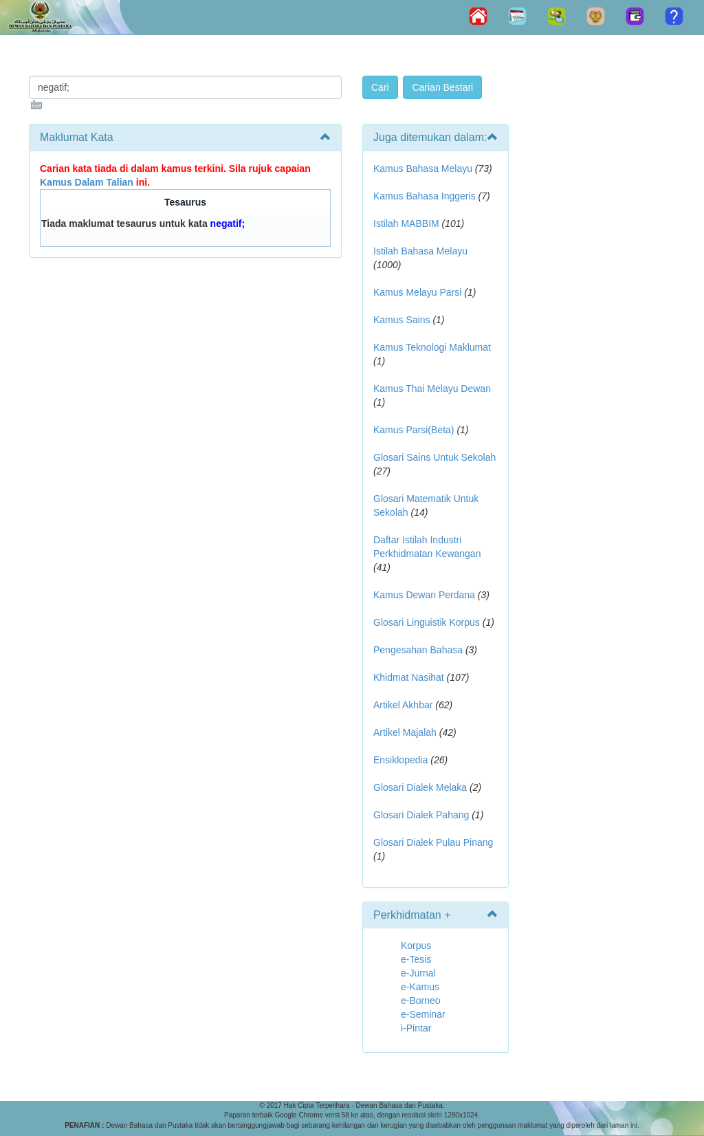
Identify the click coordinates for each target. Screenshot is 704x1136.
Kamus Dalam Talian (86, 182)
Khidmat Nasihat (408, 677)
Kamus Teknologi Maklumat (432, 347)
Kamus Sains (401, 319)
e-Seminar (423, 1014)
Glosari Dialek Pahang (421, 814)
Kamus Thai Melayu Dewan (432, 388)
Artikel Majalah (405, 732)
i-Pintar (416, 1028)
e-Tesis (416, 959)
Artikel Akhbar (402, 704)
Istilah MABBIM (406, 223)
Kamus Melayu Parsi (417, 292)
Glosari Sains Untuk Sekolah (434, 457)
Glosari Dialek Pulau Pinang (433, 842)
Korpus (416, 945)
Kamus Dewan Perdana (424, 594)
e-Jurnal (418, 973)
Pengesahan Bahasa (418, 649)
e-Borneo (421, 1000)
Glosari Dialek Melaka (420, 787)
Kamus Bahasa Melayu (424, 168)
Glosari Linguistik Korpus (426, 622)
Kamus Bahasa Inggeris (424, 195)
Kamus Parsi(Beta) (413, 429)
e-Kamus (420, 986)
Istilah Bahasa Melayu (420, 250)
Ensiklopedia (400, 759)
